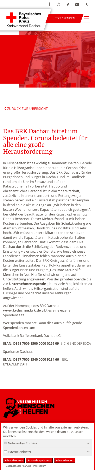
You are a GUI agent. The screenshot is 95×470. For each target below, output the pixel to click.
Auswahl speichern (39, 460)
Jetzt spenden (64, 18)
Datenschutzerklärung (18, 466)
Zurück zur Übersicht (27, 108)
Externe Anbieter (17, 452)
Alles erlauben (64, 460)
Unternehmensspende (27, 283)
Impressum (39, 466)
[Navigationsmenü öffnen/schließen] (86, 18)
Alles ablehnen (14, 460)
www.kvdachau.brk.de (22, 310)
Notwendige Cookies (20, 443)
